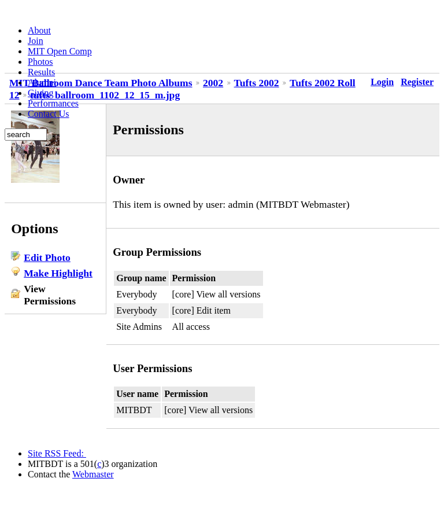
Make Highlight (58, 273)
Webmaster (93, 474)
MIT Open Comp (60, 51)
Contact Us (48, 114)
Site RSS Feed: (57, 453)
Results (41, 72)
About (39, 30)
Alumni (42, 82)
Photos (40, 62)
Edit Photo (47, 257)
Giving (40, 93)
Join (35, 41)
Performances (53, 103)
